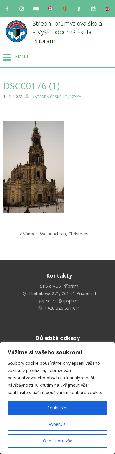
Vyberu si (58, 424)
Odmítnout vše (57, 441)
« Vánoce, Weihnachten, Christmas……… (59, 234)
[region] (57, 398)
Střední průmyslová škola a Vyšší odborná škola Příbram (68, 32)
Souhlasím (57, 408)
